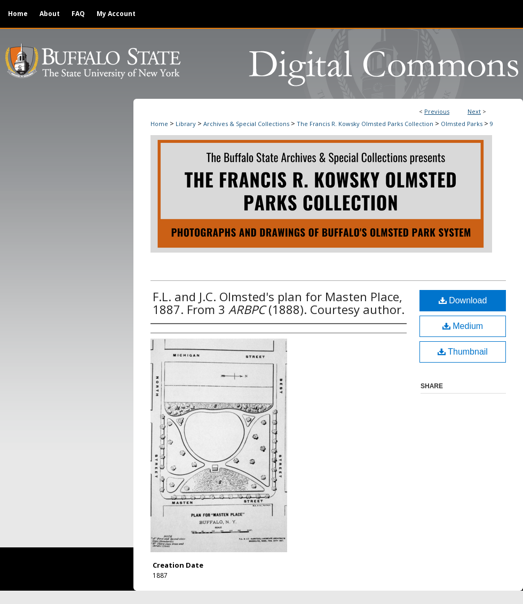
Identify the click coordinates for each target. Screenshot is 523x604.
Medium (462, 326)
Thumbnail (463, 351)
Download (463, 300)
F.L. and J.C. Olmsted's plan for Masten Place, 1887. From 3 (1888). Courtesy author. (279, 302)
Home (159, 124)
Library (186, 124)
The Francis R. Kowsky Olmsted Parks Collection (365, 124)
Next (474, 111)
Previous (436, 111)
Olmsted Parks (461, 124)
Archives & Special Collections (246, 124)
